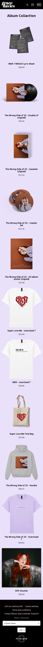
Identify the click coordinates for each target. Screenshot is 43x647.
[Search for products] (27, 4)
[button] (39, 4)
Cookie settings (32, 606)
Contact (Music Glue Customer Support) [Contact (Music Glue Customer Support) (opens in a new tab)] (21, 613)
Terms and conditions (21, 610)
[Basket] (32, 4)
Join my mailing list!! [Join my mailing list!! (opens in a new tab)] (14, 606)
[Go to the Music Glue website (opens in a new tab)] (21, 638)
